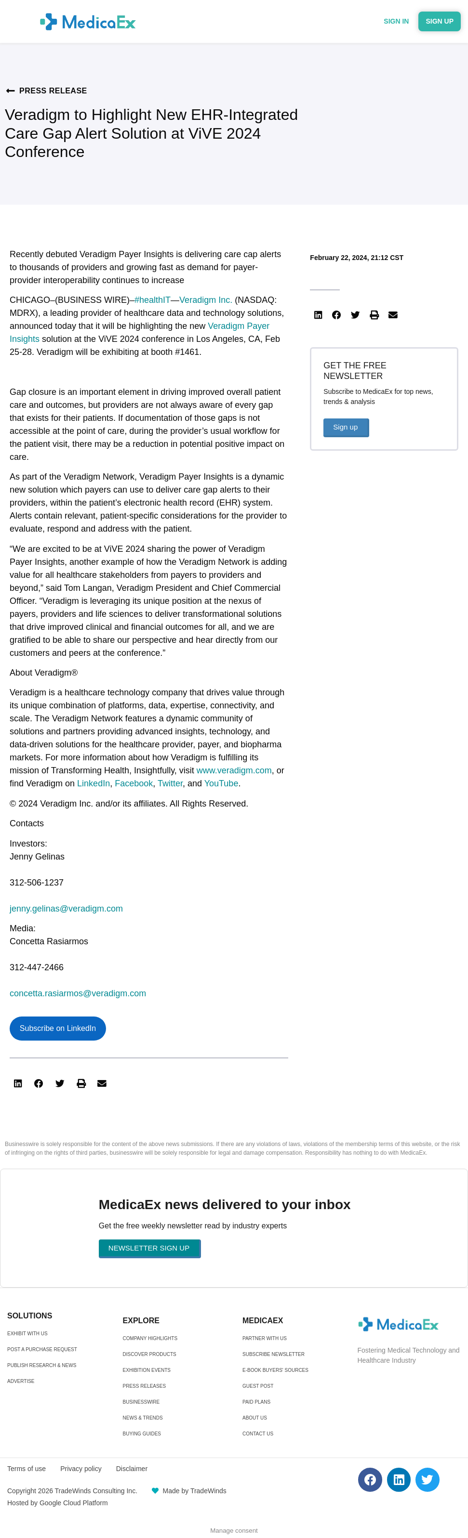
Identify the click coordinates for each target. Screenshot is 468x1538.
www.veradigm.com (234, 770)
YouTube (221, 783)
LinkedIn (93, 783)
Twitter (170, 783)
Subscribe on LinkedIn (58, 1028)
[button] (18, 1083)
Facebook (134, 783)
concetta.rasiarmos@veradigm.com (78, 993)
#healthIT (152, 300)
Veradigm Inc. (205, 300)
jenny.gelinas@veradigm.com (66, 908)
